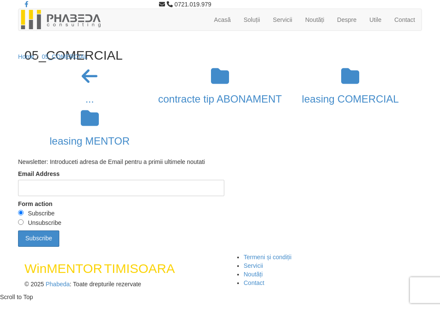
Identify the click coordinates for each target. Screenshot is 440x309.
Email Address (39, 173)
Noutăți (314, 19)
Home (26, 56)
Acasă (222, 19)
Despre (347, 19)
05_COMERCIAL (65, 56)
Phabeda (58, 284)
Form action (35, 203)
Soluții (252, 19)
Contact (404, 19)
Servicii (282, 19)
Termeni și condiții (267, 257)
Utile (376, 19)
